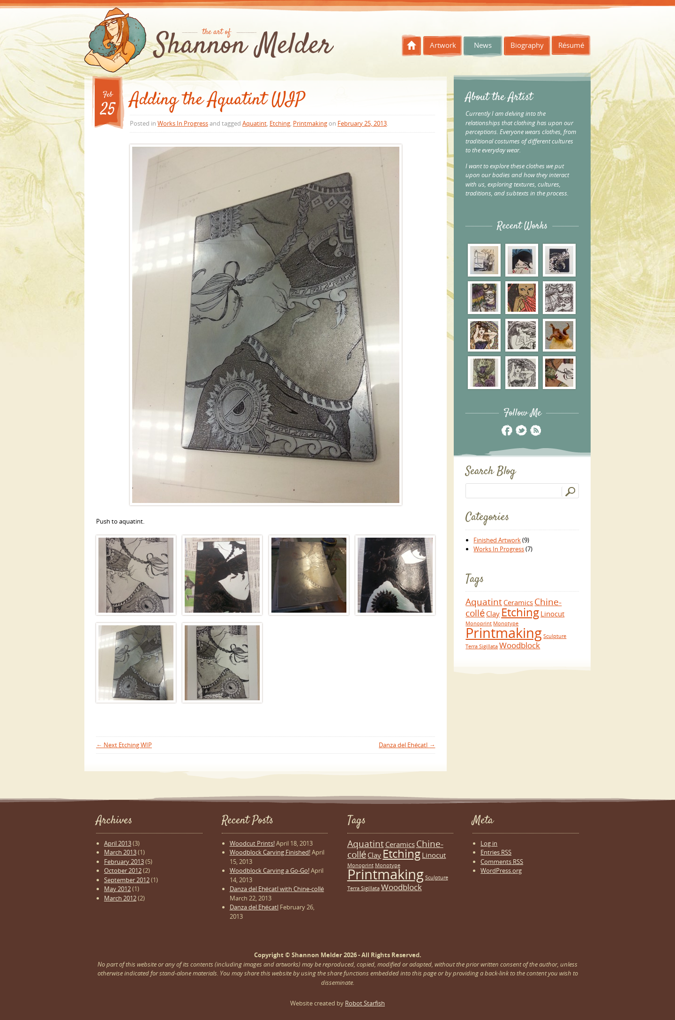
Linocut (552, 613)
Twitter (521, 430)
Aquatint (254, 123)
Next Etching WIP (124, 745)
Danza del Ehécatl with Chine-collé (277, 889)
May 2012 (117, 889)
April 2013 (117, 843)
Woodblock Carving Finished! (270, 852)
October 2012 (123, 870)
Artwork (443, 45)
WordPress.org (501, 870)
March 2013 (120, 852)
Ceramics (518, 602)
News (483, 45)
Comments (501, 861)
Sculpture (554, 636)
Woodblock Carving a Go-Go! (269, 870)
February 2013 (124, 861)
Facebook (507, 430)
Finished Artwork (497, 540)
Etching (280, 123)
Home (411, 45)
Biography (527, 45)
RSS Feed (535, 430)
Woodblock (519, 645)
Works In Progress (183, 123)
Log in (488, 843)
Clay (493, 613)
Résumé (571, 45)
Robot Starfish (365, 1003)
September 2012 (127, 880)
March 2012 (120, 898)
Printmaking (310, 123)
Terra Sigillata (481, 646)
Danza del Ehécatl (407, 745)
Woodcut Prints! (252, 843)
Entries (495, 852)
